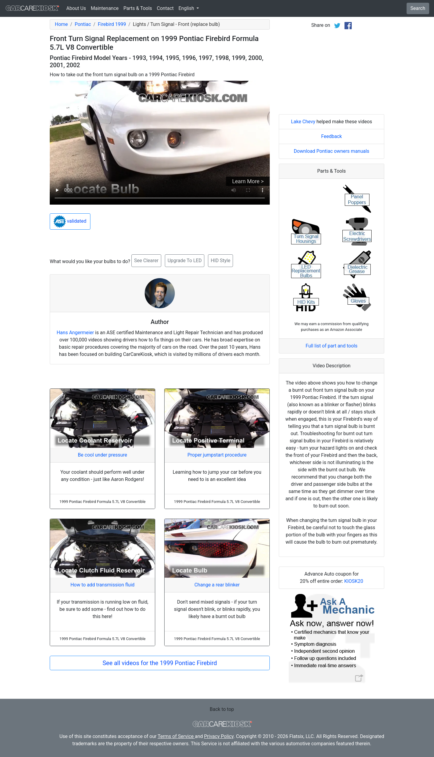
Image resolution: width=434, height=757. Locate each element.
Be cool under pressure (102, 455)
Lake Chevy (303, 121)
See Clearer (146, 260)
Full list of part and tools (331, 346)
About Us (76, 8)
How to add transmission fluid (103, 585)
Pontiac (83, 24)
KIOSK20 (353, 581)
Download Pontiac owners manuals (332, 151)
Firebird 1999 (112, 24)
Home (61, 24)
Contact (165, 8)
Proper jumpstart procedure (217, 455)
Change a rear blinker (217, 585)
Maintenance (104, 8)
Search (417, 8)
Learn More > (248, 181)
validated (70, 221)
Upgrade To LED (185, 260)
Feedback (331, 136)
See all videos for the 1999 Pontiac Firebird (159, 663)
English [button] (186, 8)
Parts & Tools (138, 8)
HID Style (220, 260)
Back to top (222, 709)
